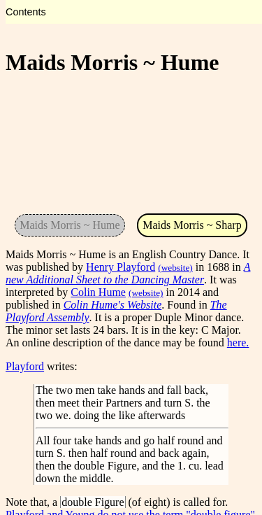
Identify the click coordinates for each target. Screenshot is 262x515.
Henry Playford (120, 267)
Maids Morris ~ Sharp (192, 225)
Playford (25, 366)
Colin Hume (98, 292)
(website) (175, 267)
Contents (26, 11)
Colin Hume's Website (113, 305)
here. (238, 342)
